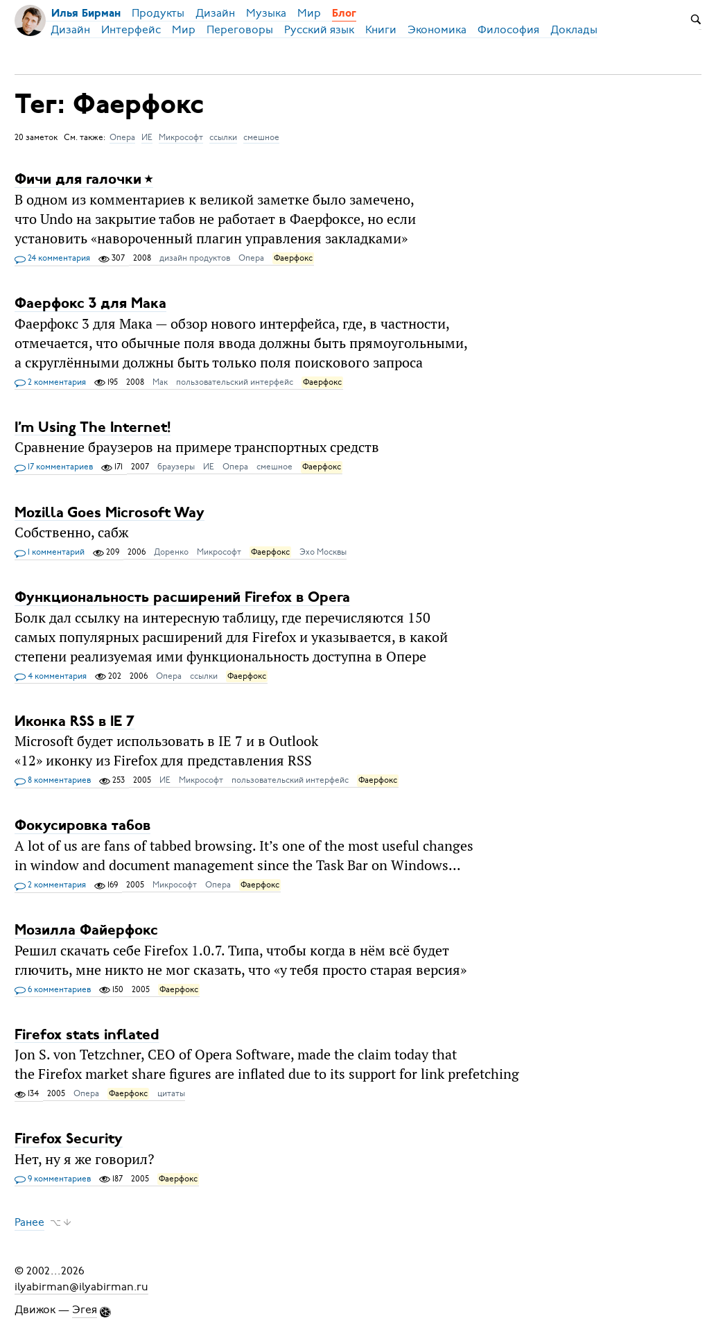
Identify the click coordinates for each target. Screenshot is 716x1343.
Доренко (171, 551)
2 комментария (50, 382)
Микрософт (181, 137)
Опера (122, 137)
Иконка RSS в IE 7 (74, 721)
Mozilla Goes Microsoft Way (109, 512)
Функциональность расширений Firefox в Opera (182, 598)
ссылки (223, 137)
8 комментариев (53, 780)
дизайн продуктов (194, 257)
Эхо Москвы (323, 551)
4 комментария (51, 676)
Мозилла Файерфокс (86, 931)
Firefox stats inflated (87, 1035)
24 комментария (52, 258)
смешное (261, 137)
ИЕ (146, 137)
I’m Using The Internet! (93, 427)
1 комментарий (50, 552)
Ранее (29, 1222)
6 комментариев (53, 990)
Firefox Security (69, 1139)
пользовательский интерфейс (234, 382)
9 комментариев (53, 1179)
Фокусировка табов (82, 826)
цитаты (171, 1093)
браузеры (176, 466)
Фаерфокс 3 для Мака (90, 304)
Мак (160, 382)
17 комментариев (54, 467)
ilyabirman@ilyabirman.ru (81, 1286)
